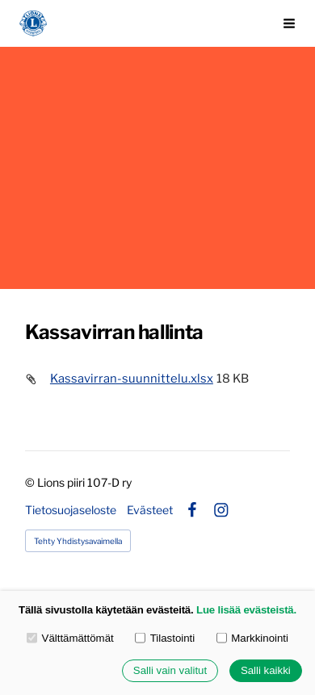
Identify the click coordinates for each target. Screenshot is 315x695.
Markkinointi (252, 638)
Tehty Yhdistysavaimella (78, 541)
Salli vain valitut (170, 671)
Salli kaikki (266, 671)
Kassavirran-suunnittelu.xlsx (131, 378)
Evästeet (150, 510)
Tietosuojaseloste (70, 510)
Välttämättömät (70, 638)
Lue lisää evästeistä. (246, 610)
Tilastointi (165, 638)
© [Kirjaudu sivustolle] (31, 482)
